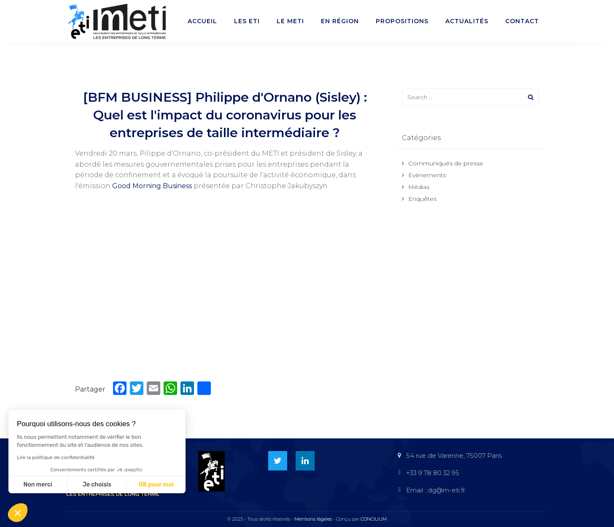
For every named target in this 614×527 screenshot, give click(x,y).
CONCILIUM (374, 519)
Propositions (402, 21)
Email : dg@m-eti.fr (435, 490)
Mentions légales (313, 519)
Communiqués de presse (445, 163)
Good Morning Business (152, 186)
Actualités (466, 21)
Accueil (202, 21)
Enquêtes (422, 199)
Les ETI (247, 21)
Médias (418, 187)
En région (340, 21)
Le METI (290, 21)
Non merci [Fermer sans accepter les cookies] (37, 484)
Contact (522, 21)
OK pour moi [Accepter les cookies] (156, 484)
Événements (427, 175)
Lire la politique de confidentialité (55, 457)
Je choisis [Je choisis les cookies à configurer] (97, 484)
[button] (18, 513)
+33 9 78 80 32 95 (432, 473)
